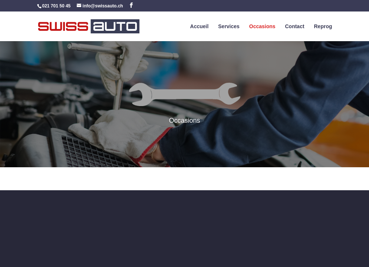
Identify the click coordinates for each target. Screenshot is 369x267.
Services (229, 26)
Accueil (199, 26)
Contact (294, 26)
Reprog (323, 26)
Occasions (262, 26)
